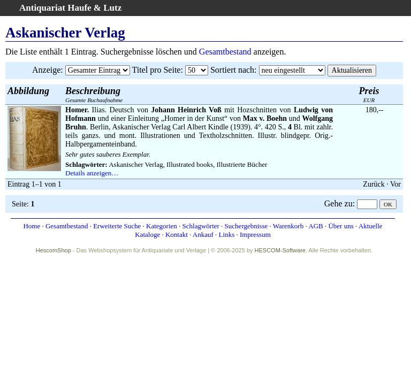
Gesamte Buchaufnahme (94, 94)
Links (227, 234)
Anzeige (46, 69)
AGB (315, 226)
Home (31, 226)
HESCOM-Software (280, 250)
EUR (369, 94)
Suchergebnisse (246, 226)
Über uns (340, 226)
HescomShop (53, 250)
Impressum (255, 234)
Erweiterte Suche (117, 226)
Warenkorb (288, 226)
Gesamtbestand (225, 51)
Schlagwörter (200, 226)
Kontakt (176, 234)
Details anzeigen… (91, 173)
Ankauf (203, 234)
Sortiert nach (232, 69)
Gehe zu (338, 203)
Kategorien (161, 226)
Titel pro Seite (156, 69)
